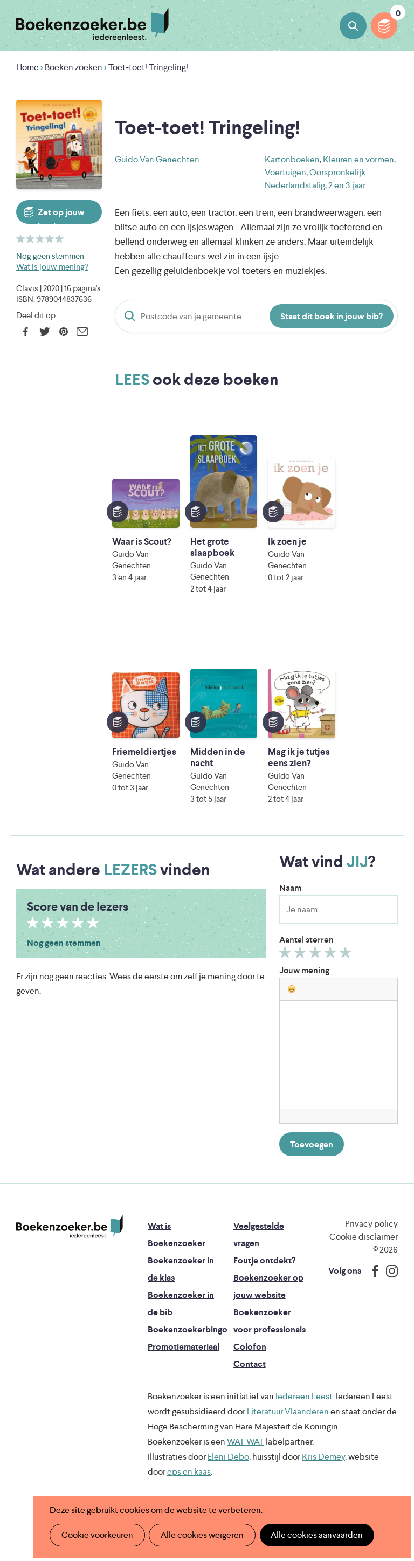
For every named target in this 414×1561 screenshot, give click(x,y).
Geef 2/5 (301, 955)
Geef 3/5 (316, 955)
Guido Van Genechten (157, 159)
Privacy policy (371, 1223)
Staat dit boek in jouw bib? (331, 316)
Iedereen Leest (304, 1396)
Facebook (25, 331)
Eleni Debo (228, 1456)
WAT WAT (245, 1441)
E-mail (82, 331)
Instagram (388, 1271)
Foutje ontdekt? (264, 1260)
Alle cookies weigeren (201, 1535)
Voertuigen (285, 172)
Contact (249, 1364)
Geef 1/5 (286, 955)
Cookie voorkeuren (97, 1535)
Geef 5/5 (347, 955)
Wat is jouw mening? (52, 267)
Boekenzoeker (92, 24)
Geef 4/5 (332, 955)
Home (27, 67)
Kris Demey (323, 1456)
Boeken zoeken (353, 25)
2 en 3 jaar (346, 185)
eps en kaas (189, 1471)
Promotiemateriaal (183, 1346)
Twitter (44, 331)
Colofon (249, 1346)
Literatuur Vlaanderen (288, 1411)
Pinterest (63, 331)
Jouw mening (304, 970)
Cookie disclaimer (363, 1236)
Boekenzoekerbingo (187, 1329)
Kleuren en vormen (358, 159)
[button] (291, 989)
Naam (290, 887)
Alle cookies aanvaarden (315, 1535)
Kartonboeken (292, 159)
